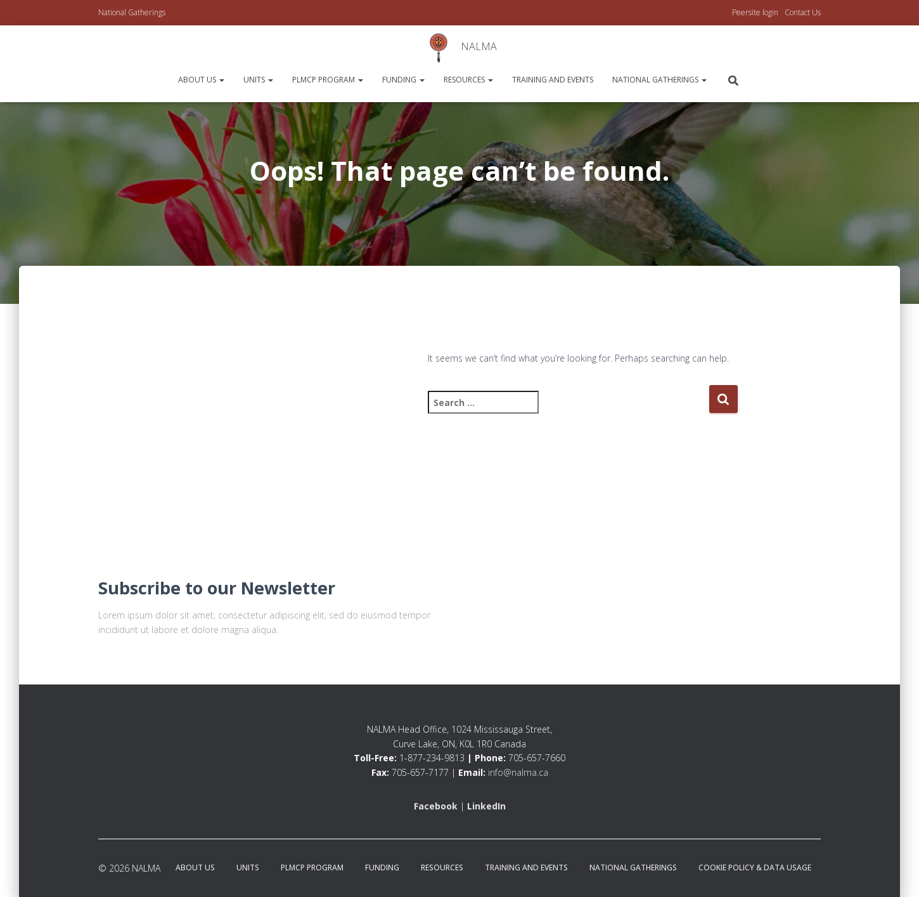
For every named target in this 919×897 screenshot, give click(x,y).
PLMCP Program (327, 79)
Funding (403, 79)
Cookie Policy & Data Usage (754, 867)
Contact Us (803, 12)
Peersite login (755, 12)
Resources (468, 79)
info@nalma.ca (518, 772)
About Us (201, 79)
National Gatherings (131, 12)
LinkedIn (486, 806)
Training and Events (552, 79)
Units (258, 79)
